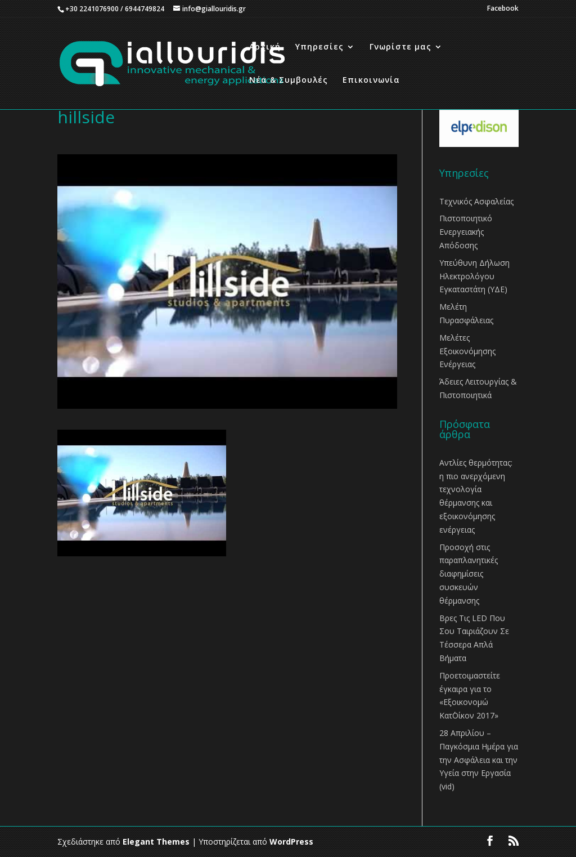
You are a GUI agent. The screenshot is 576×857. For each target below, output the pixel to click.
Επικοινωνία (371, 80)
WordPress (291, 841)
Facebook (503, 9)
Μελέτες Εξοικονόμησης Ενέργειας (467, 351)
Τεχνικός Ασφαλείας (476, 201)
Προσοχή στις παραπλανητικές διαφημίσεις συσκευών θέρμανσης (468, 574)
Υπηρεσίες (319, 47)
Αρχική (265, 47)
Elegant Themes (156, 841)
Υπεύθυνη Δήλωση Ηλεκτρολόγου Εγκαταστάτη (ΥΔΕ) (474, 276)
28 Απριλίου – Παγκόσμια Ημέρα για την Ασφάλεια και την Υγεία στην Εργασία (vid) (478, 759)
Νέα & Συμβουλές (288, 80)
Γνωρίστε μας (400, 47)
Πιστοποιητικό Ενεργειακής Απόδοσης (465, 232)
